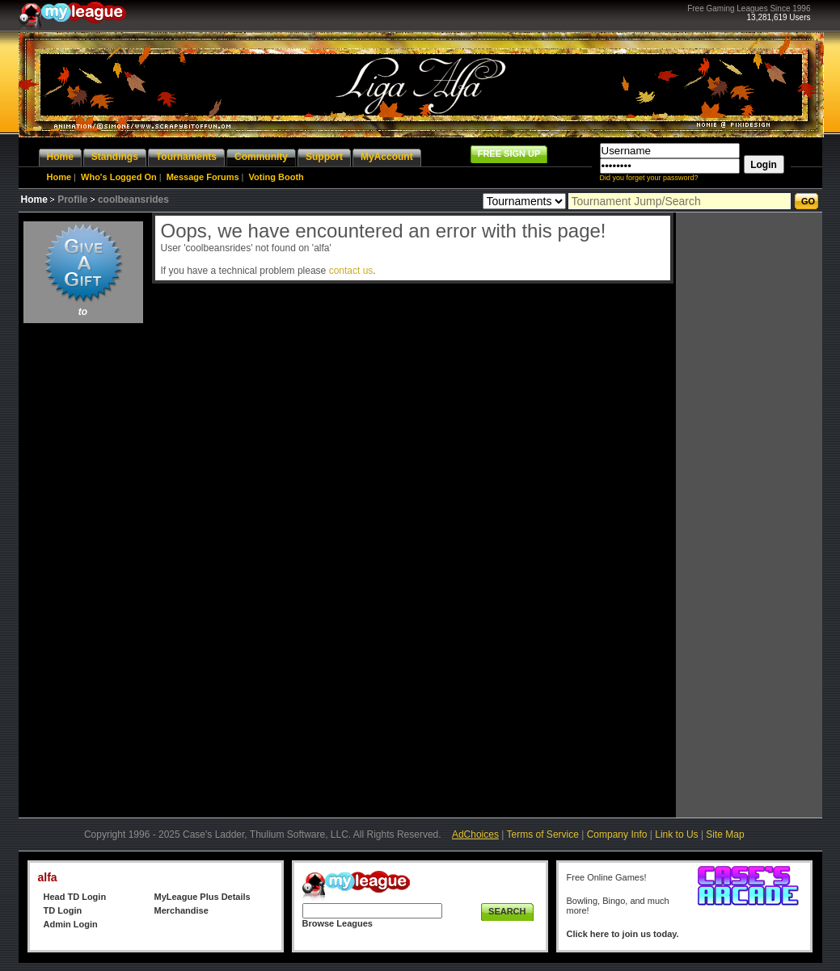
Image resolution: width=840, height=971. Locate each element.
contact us (351, 270)
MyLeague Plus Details (202, 897)
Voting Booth (276, 177)
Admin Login (71, 924)
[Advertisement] (83, 570)
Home (59, 177)
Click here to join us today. (623, 934)
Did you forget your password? (649, 178)
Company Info (617, 834)
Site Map (725, 834)
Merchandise (181, 910)
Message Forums (203, 177)
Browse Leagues (337, 923)
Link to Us (676, 834)
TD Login (63, 910)
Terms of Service (543, 834)
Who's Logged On (119, 177)
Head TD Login (75, 897)
